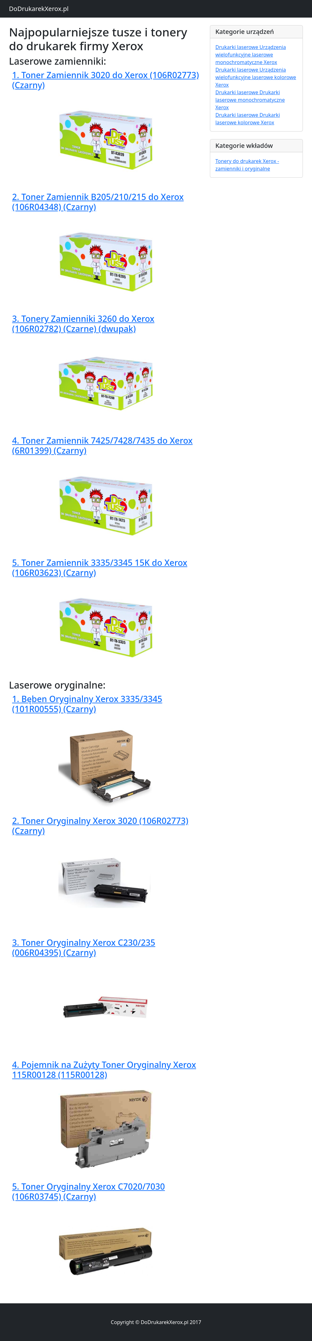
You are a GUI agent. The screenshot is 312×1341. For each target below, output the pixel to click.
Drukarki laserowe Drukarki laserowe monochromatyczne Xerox (250, 100)
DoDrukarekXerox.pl (39, 8)
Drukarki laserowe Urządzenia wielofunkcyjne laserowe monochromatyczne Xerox (250, 55)
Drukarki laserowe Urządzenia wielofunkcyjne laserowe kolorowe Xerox (255, 77)
